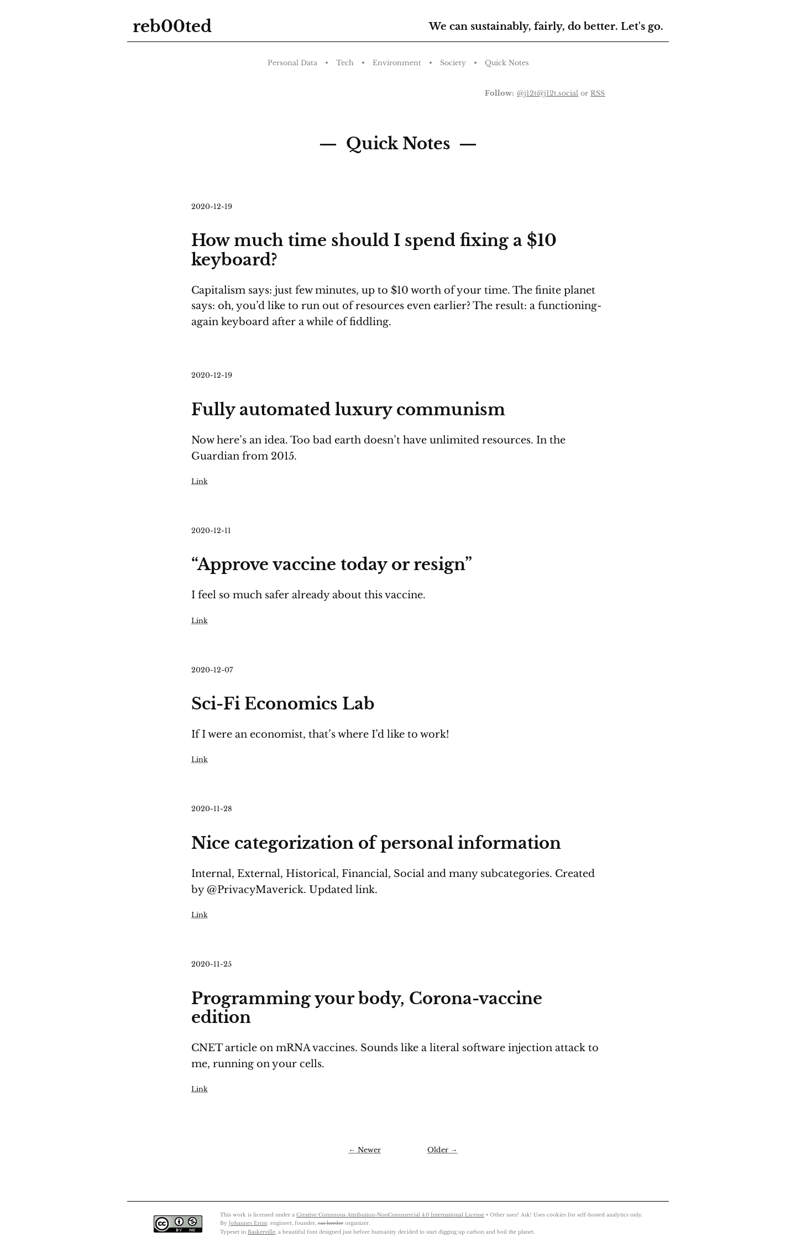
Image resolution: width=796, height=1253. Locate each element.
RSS (597, 93)
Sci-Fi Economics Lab (283, 704)
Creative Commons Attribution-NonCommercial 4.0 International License (390, 1215)
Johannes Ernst (248, 1223)
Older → (442, 1150)
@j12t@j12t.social (547, 93)
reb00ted (172, 26)
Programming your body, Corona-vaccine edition (366, 1008)
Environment (397, 63)
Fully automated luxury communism (348, 410)
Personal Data (292, 63)
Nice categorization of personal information (376, 843)
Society (453, 63)
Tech (345, 63)
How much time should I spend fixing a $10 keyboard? (374, 250)
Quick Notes (507, 63)
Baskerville (261, 1232)
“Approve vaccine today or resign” (331, 565)
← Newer (364, 1150)
